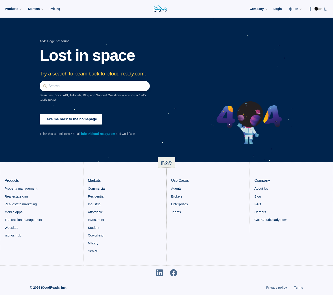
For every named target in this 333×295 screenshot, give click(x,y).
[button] (248, 121)
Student (93, 227)
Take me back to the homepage (71, 119)
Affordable (95, 212)
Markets (94, 180)
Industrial (94, 204)
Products (12, 180)
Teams (176, 212)
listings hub (13, 235)
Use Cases (180, 180)
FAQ (257, 204)
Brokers (177, 196)
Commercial (96, 188)
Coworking (96, 235)
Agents (176, 188)
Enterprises (179, 204)
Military (93, 243)
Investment (96, 220)
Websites (11, 227)
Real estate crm (16, 196)
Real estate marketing (21, 204)
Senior (92, 251)
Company (262, 180)
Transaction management (23, 220)
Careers (260, 212)
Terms (298, 287)
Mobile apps (13, 212)
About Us (261, 188)
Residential (96, 196)
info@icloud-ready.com (98, 134)
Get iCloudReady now (270, 220)
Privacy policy (276, 287)
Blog (257, 196)
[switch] (318, 9)
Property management (21, 188)
